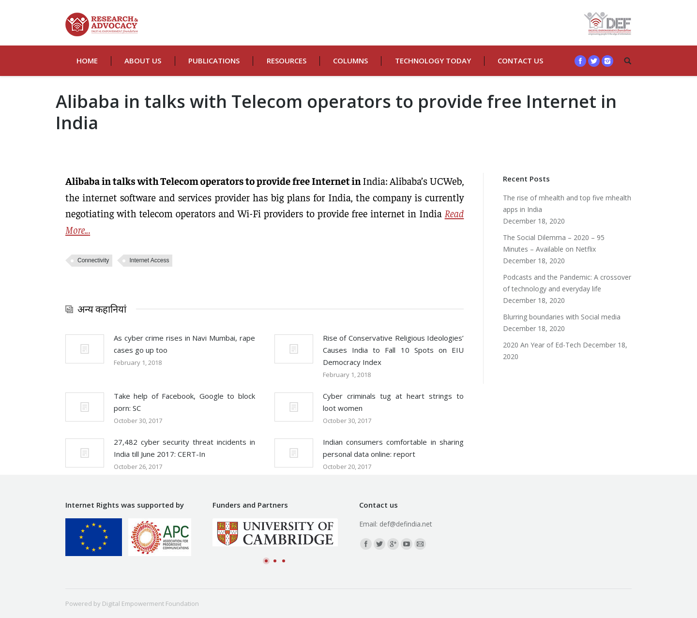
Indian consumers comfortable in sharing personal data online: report (393, 448)
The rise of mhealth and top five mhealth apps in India (567, 203)
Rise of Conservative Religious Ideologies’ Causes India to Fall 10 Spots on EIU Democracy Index (393, 350)
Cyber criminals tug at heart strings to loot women (393, 402)
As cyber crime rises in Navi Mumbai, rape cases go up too (184, 344)
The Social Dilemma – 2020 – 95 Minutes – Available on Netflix (554, 243)
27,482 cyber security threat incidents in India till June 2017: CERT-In (184, 448)
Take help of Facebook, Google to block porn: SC (184, 402)
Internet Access (149, 260)
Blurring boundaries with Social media (562, 316)
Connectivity (93, 260)
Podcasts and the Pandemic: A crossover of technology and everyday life (567, 282)
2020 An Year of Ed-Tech (542, 344)
